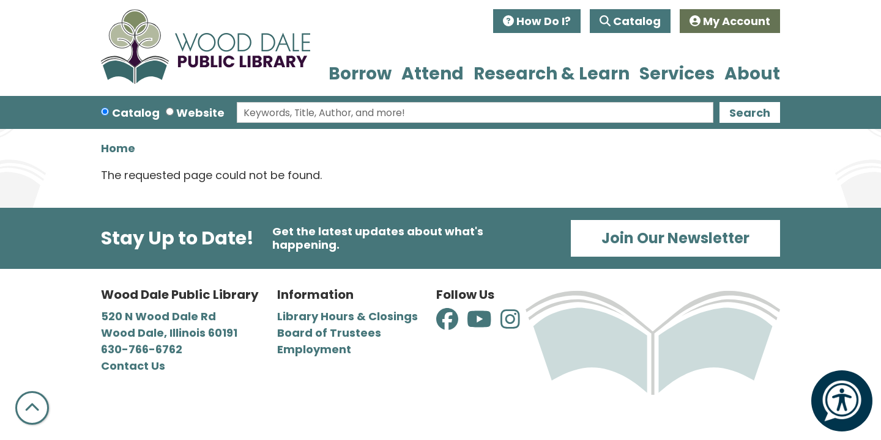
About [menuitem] (752, 74)
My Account (730, 21)
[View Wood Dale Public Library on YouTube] (480, 323)
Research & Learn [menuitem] (552, 74)
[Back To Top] (32, 408)
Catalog (630, 21)
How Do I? (537, 21)
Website (200, 112)
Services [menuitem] (677, 74)
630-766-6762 (141, 349)
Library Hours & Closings (347, 316)
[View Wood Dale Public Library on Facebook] (448, 323)
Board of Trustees (329, 332)
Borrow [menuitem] (360, 74)
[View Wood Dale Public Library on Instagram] (510, 323)
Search (749, 112)
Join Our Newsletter (675, 238)
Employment (314, 349)
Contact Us (133, 365)
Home (118, 148)
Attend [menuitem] (432, 74)
